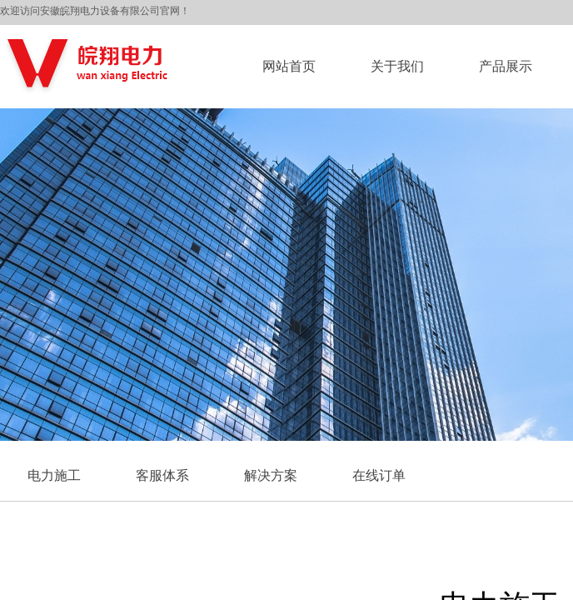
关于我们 (397, 66)
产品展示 (505, 66)
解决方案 (270, 475)
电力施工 (54, 475)
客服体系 (162, 475)
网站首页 (289, 66)
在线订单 (379, 475)
